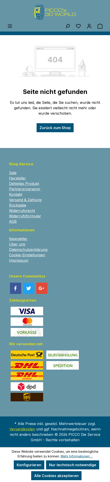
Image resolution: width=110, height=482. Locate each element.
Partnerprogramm (24, 189)
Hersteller (17, 178)
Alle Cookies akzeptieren (56, 475)
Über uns (17, 244)
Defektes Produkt (24, 183)
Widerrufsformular (25, 216)
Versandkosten (22, 429)
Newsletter (18, 238)
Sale (12, 173)
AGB (13, 221)
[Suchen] (67, 25)
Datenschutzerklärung (28, 249)
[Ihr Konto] (89, 25)
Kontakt (15, 194)
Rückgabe (17, 205)
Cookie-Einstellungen (27, 255)
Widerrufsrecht (22, 210)
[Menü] (10, 25)
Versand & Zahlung (25, 200)
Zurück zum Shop (55, 127)
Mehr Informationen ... (77, 456)
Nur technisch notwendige (72, 465)
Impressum (18, 260)
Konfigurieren (29, 465)
